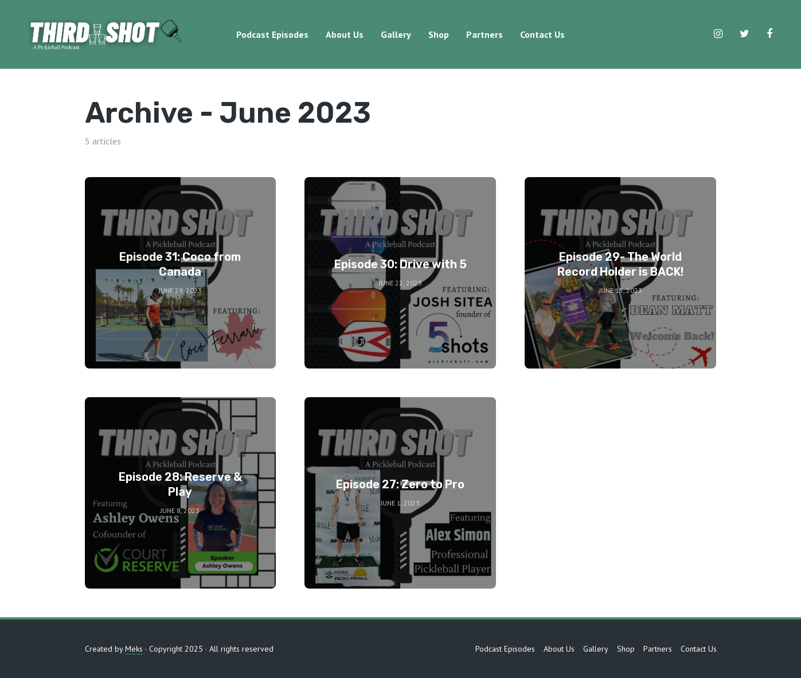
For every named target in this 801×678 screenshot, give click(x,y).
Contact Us (542, 34)
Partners (484, 34)
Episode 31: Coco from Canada (180, 264)
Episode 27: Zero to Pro (400, 484)
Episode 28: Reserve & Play (180, 484)
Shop (438, 34)
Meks (134, 649)
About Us (345, 34)
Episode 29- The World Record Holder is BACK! (620, 264)
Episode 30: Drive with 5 (400, 264)
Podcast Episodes (272, 34)
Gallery (396, 34)
